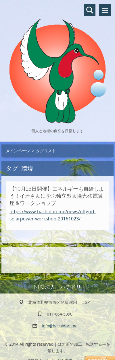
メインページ (18, 150)
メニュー (105, 10)
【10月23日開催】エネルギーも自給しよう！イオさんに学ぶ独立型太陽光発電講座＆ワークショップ (56, 195)
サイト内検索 (89, 10)
